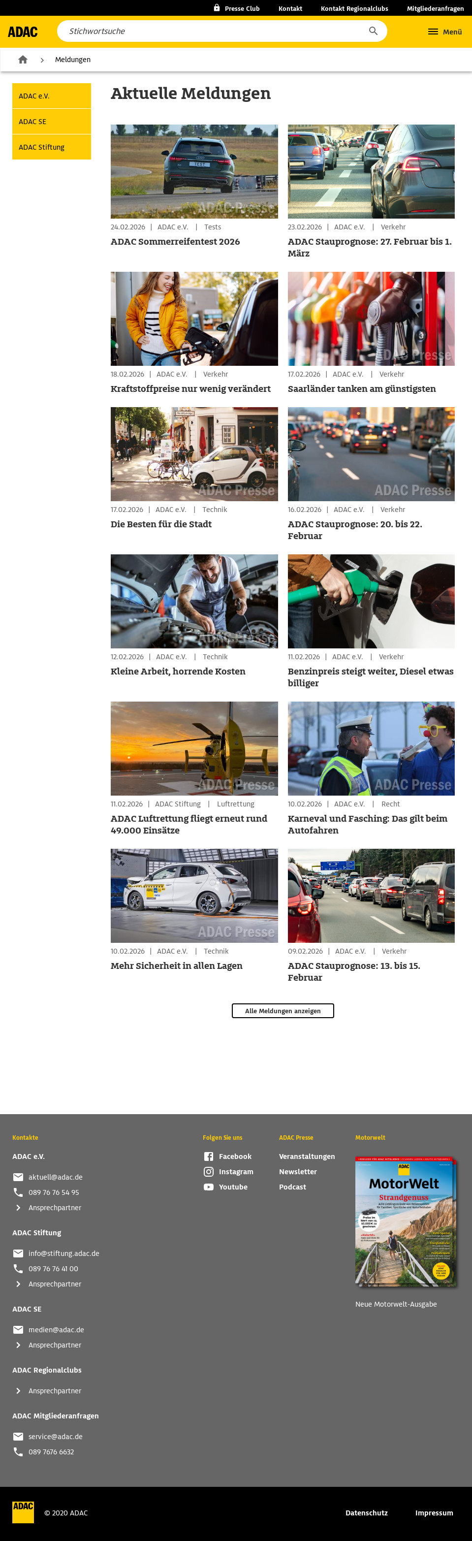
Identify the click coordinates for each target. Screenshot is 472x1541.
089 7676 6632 (51, 1451)
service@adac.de (56, 1436)
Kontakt (290, 8)
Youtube (233, 1187)
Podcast (292, 1187)
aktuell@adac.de (56, 1177)
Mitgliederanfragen (435, 8)
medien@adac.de (56, 1329)
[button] (373, 31)
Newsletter (298, 1171)
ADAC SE (32, 121)
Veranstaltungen (307, 1156)
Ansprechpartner (55, 1207)
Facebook (235, 1156)
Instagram (236, 1171)
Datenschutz (367, 1513)
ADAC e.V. (34, 96)
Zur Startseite (23, 59)
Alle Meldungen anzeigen (283, 1011)
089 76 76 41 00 (53, 1268)
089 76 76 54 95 (54, 1192)
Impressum (434, 1513)
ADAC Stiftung (41, 147)
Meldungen (73, 59)
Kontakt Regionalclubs (354, 8)
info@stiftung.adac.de (64, 1253)
